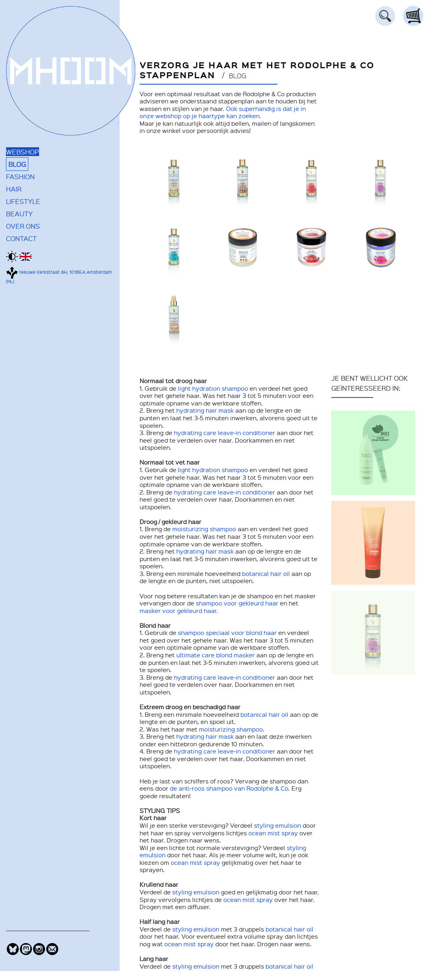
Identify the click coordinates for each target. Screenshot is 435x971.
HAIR (14, 188)
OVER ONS (23, 225)
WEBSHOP (22, 151)
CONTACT (21, 238)
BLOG (17, 164)
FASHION (20, 176)
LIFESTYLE (23, 201)
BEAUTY (19, 213)
